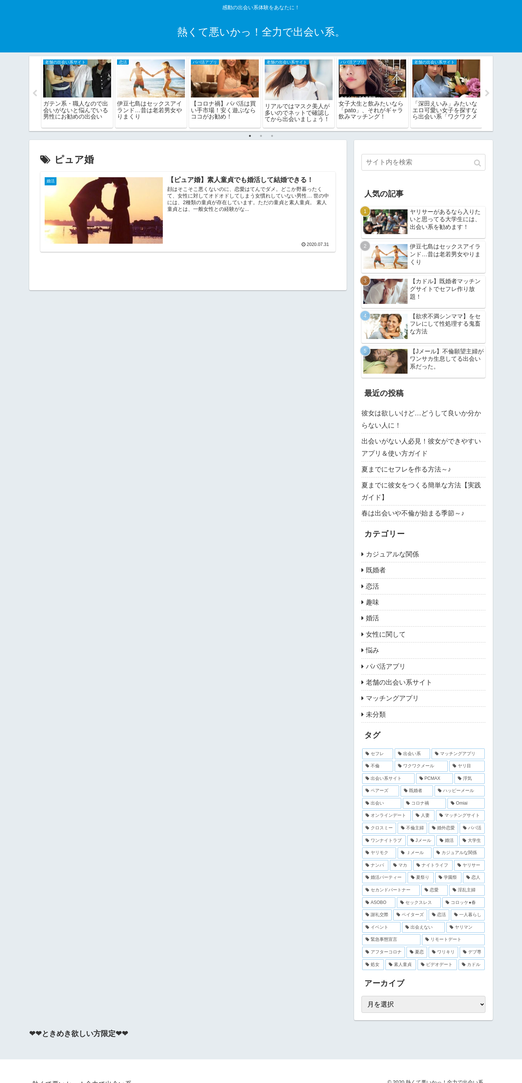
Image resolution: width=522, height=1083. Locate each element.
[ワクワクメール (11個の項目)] (421, 766)
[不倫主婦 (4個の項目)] (412, 828)
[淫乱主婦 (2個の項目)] (467, 890)
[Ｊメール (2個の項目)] (415, 853)
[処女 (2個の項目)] (373, 964)
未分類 (376, 715)
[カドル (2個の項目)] (472, 964)
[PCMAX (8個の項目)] (434, 779)
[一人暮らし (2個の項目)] (468, 915)
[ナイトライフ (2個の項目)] (433, 865)
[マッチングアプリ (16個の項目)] (458, 754)
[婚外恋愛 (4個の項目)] (443, 828)
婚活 (372, 618)
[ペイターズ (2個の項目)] (410, 915)
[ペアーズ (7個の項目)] (380, 791)
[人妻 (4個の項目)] (423, 816)
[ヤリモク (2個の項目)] (379, 853)
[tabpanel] (77, 92)
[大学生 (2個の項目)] (472, 841)
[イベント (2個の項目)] (381, 927)
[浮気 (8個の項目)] (469, 779)
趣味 (372, 602)
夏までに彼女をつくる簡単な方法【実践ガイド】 (421, 491)
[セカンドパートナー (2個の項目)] (391, 890)
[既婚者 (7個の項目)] (417, 791)
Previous (34, 93)
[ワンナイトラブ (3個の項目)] (384, 841)
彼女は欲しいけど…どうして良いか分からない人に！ (421, 419)
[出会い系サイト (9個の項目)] (388, 779)
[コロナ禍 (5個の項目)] (424, 803)
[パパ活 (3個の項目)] (472, 828)
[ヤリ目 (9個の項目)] (467, 766)
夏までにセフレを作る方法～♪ (406, 469)
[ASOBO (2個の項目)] (378, 903)
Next (487, 93)
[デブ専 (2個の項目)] (472, 952)
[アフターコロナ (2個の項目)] (383, 952)
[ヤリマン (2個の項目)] (465, 927)
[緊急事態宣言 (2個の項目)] (391, 940)
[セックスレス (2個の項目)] (419, 903)
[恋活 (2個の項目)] (439, 915)
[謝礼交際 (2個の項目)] (377, 915)
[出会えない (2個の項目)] (423, 927)
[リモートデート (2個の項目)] (453, 940)
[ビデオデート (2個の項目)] (437, 964)
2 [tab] (261, 136)
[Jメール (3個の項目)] (421, 841)
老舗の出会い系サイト (399, 682)
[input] (423, 162)
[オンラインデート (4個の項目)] (386, 816)
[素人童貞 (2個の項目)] (400, 964)
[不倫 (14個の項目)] (377, 766)
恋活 (372, 586)
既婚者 (376, 570)
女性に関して (386, 634)
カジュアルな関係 (392, 554)
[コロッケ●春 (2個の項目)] (463, 903)
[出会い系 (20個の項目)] (412, 754)
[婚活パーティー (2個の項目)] (384, 878)
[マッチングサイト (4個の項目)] (460, 816)
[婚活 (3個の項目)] (447, 841)
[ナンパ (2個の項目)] (375, 865)
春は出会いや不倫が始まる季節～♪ (412, 513)
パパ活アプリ (386, 666)
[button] (478, 163)
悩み (372, 650)
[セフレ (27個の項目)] (377, 754)
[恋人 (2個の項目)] (474, 878)
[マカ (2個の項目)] (401, 865)
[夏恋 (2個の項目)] (416, 952)
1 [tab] (250, 136)
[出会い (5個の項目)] (381, 803)
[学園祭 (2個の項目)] (448, 878)
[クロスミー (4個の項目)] (379, 828)
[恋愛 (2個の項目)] (434, 890)
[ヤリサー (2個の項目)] (469, 865)
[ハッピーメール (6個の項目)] (460, 791)
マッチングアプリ (392, 698)
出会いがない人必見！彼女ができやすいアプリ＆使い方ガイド (421, 447)
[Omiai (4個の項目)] (466, 803)
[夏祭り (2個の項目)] (421, 878)
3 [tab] (272, 136)
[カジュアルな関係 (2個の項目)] (459, 853)
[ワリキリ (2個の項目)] (443, 952)
